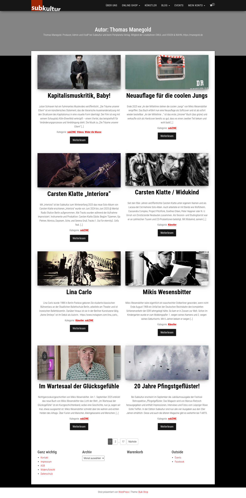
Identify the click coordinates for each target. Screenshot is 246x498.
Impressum (46, 461)
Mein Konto (196, 5)
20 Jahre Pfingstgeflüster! (167, 386)
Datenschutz (47, 473)
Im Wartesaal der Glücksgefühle (79, 386)
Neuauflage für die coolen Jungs (167, 95)
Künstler (151, 5)
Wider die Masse (93, 132)
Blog (165, 5)
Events (179, 5)
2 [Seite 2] (115, 441)
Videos (80, 132)
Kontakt (44, 457)
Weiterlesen (79, 140)
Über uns (111, 5)
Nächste (132, 441)
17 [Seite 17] (123, 441)
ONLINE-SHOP (131, 5)
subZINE (71, 132)
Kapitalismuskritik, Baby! (79, 95)
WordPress (123, 491)
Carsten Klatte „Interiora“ (79, 194)
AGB (43, 465)
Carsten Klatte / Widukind (167, 192)
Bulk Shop (143, 491)
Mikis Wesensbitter (167, 292)
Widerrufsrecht (48, 469)
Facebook (179, 461)
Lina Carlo (79, 292)
